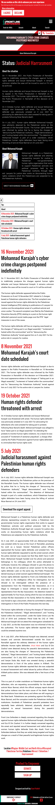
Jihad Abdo (35, 645)
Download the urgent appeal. (17, 509)
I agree (6, 13)
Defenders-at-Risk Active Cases (41, 797)
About (3, 209)
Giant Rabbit (35, 788)
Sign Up (27, 775)
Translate (50, 33)
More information (8, 8)
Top (2, 204)
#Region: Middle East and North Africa (26, 748)
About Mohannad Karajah (28, 53)
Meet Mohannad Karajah (17, 186)
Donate (21, 27)
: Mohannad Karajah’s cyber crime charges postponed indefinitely (17, 215)
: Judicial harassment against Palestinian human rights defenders (15, 237)
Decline (18, 13)
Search (47, 27)
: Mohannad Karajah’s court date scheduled (17, 222)
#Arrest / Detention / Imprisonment (35, 753)
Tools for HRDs (7, 27)
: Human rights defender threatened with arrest (15, 229)
